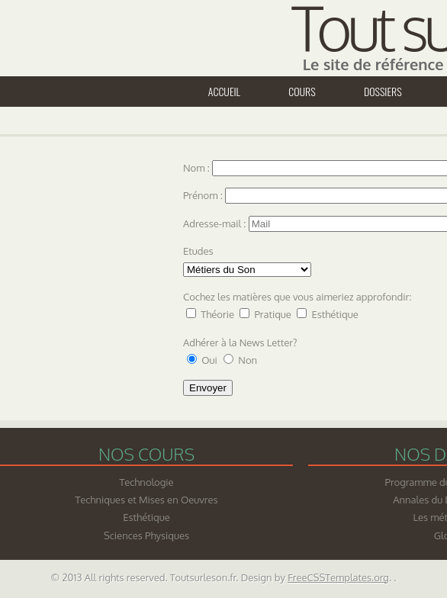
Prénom (201, 195)
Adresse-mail (212, 223)
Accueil (224, 91)
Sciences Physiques (146, 535)
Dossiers (383, 91)
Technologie (146, 482)
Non (247, 360)
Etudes (198, 251)
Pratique (272, 314)
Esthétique (334, 314)
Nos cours (146, 454)
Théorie (217, 314)
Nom (195, 168)
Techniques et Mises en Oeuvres (147, 500)
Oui (210, 360)
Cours (301, 91)
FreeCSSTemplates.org (338, 577)
